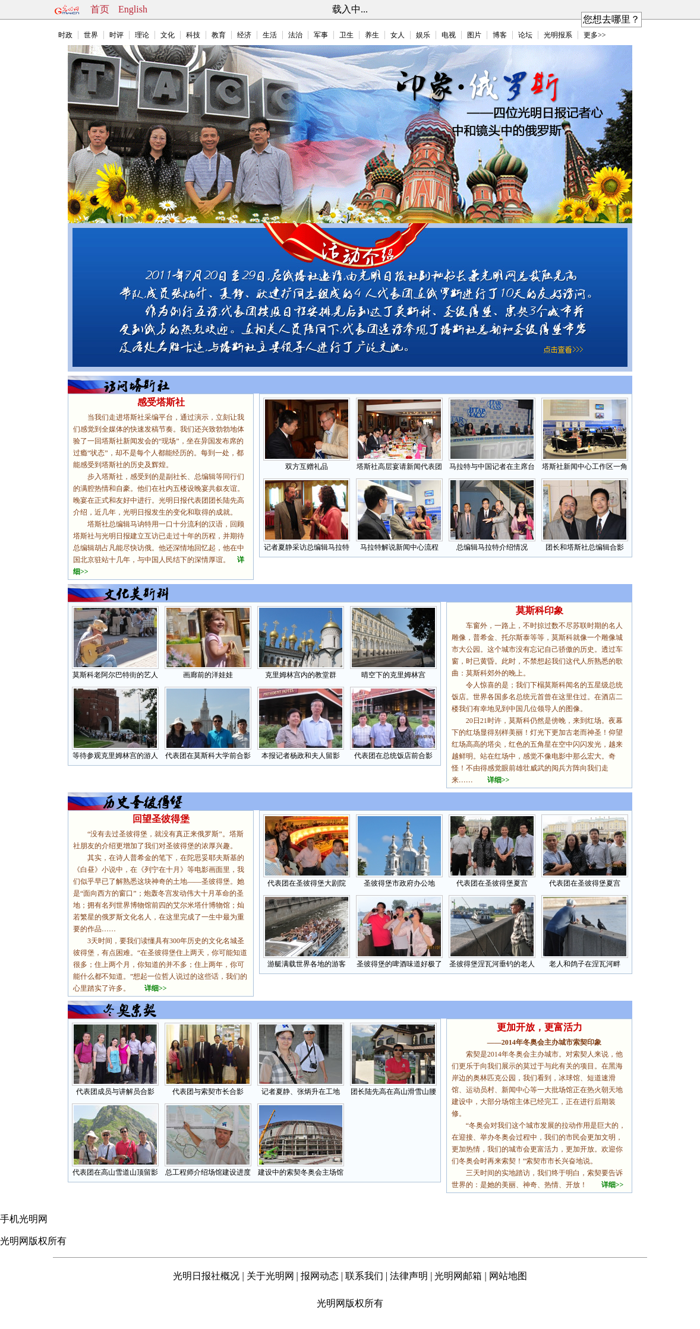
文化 (167, 35)
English (132, 9)
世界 (91, 35)
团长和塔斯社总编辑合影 (585, 547)
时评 (116, 35)
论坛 (525, 35)
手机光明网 (24, 1219)
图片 (474, 35)
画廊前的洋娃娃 (208, 675)
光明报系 (558, 35)
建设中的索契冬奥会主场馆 (300, 1172)
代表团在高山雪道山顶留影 (115, 1172)
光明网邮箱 (458, 1276)
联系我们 (364, 1276)
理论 (142, 35)
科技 (193, 35)
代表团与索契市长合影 (208, 1091)
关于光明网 (270, 1276)
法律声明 (409, 1276)
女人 (397, 35)
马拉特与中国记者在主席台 (492, 466)
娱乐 (423, 35)
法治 (295, 35)
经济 (244, 35)
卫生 (346, 35)
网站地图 (508, 1276)
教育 (219, 35)
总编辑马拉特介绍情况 (492, 547)
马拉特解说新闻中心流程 (399, 547)
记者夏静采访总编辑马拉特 (306, 547)
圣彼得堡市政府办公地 (399, 883)
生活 (270, 35)
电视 (449, 35)
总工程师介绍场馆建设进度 (208, 1172)
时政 (65, 35)
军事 (321, 35)
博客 (500, 35)
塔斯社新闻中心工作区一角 (585, 466)
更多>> (595, 35)
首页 (99, 9)
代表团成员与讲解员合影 (115, 1091)
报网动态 (320, 1276)
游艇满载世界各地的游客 (306, 964)
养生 (372, 35)
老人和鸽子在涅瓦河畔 (584, 964)
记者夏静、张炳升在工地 (300, 1091)
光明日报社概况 (206, 1276)
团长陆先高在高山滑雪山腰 (393, 1091)
